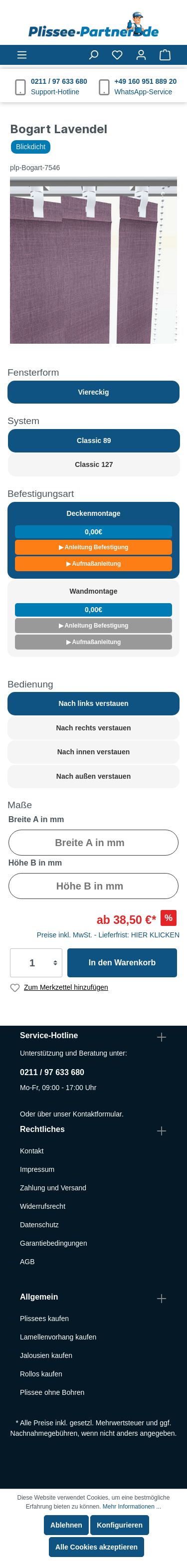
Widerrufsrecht (42, 1206)
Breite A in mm (36, 819)
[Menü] (22, 55)
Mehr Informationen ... (132, 1506)
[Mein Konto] (141, 55)
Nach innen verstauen (93, 752)
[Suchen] (93, 55)
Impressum (37, 1169)
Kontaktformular (97, 1114)
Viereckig (93, 392)
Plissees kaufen (44, 1319)
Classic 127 (94, 464)
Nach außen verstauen (93, 776)
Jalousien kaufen (46, 1355)
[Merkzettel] (117, 55)
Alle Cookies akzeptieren (96, 1547)
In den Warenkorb (122, 962)
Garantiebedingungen (53, 1243)
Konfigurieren (120, 1525)
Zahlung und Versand (53, 1188)
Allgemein (39, 1297)
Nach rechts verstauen (93, 728)
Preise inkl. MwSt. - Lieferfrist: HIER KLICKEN (108, 935)
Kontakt (31, 1151)
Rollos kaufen (41, 1374)
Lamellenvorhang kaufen (58, 1337)
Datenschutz (39, 1225)
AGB (27, 1262)
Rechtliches (42, 1129)
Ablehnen (66, 1525)
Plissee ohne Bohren (52, 1392)
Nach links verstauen (93, 703)
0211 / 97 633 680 (52, 1072)
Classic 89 (94, 441)
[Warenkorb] (165, 55)
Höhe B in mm (35, 863)
